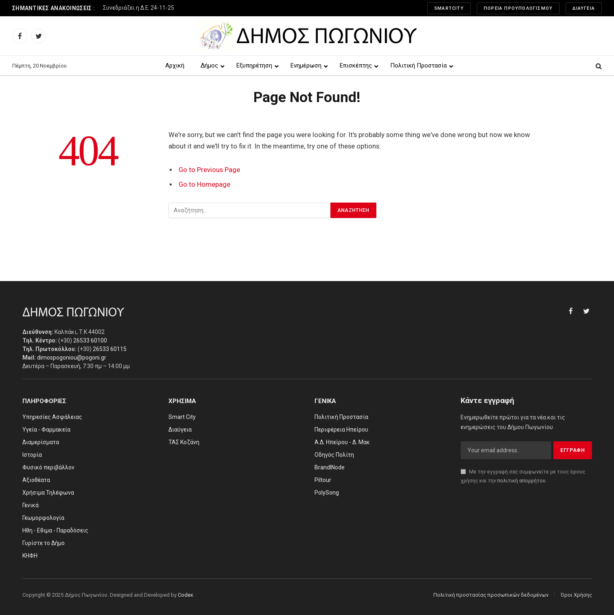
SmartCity (449, 8)
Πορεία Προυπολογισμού (518, 8)
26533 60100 (90, 340)
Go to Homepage (204, 184)
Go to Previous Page (209, 170)
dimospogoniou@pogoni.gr (71, 357)
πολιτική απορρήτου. (522, 481)
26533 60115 (110, 349)
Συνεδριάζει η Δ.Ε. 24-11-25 (138, 7)
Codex (185, 595)
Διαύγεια (583, 8)
